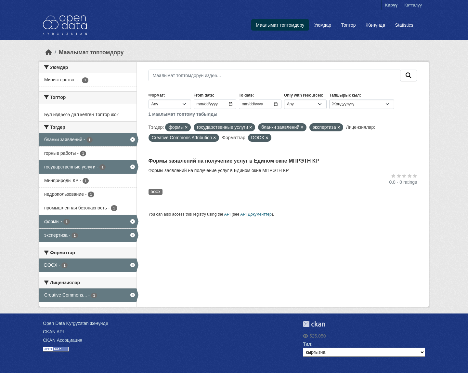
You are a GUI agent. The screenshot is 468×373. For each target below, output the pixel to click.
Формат (156, 95)
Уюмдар (322, 25)
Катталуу (413, 5)
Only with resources (303, 95)
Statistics (404, 25)
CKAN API (53, 331)
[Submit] (408, 75)
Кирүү (391, 5)
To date (246, 95)
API (227, 214)
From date (203, 95)
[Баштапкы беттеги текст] (49, 52)
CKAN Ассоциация (62, 340)
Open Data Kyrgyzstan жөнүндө (75, 323)
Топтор (348, 25)
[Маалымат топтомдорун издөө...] (275, 75)
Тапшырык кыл (344, 95)
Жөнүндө (375, 25)
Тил (307, 344)
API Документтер (256, 214)
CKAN (314, 324)
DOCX (155, 192)
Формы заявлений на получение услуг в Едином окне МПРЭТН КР (234, 161)
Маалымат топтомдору (280, 25)
